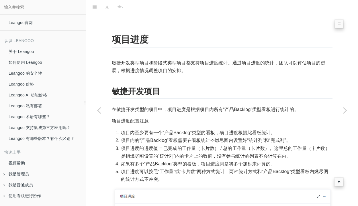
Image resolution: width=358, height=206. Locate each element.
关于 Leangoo (21, 51)
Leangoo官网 (21, 22)
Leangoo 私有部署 (25, 106)
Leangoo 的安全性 (25, 73)
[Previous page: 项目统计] (99, 110)
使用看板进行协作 (22, 195)
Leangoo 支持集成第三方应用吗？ (40, 127)
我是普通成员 (18, 185)
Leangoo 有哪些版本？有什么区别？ (42, 138)
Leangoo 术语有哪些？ (29, 116)
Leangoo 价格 (21, 84)
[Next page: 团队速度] (345, 110)
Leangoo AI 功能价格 (28, 95)
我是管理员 (16, 174)
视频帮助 (17, 163)
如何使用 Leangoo (25, 62)
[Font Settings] (107, 7)
